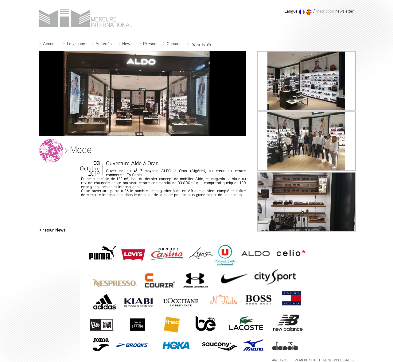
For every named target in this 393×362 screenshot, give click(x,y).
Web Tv (199, 45)
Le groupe (74, 44)
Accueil (47, 44)
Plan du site (307, 360)
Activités (102, 44)
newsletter (334, 11)
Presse (147, 44)
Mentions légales (338, 360)
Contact (172, 44)
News (126, 44)
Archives (281, 360)
